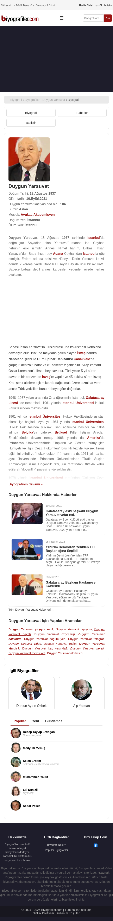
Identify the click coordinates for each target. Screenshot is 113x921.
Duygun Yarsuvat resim (60, 643)
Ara (108, 18)
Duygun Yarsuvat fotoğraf (86, 639)
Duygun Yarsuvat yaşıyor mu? (30, 629)
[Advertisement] (56, 59)
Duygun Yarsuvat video (24, 643)
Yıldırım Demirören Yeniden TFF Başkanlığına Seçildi (71, 549)
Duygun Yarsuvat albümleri (64, 653)
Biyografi (31, 112)
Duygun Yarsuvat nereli (87, 648)
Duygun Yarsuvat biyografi (74, 629)
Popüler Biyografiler (56, 850)
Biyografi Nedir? (56, 844)
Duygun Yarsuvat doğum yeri (44, 639)
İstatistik (31, 122)
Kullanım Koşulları (68, 913)
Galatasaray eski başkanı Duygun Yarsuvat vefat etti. (72, 513)
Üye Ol (98, 5)
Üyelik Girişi (86, 5)
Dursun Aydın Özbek (31, 706)
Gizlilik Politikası (43, 913)
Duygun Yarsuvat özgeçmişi (54, 634)
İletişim (108, 5)
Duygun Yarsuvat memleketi (26, 653)
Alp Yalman (81, 706)
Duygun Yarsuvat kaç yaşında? (44, 648)
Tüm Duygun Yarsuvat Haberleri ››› (31, 609)
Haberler (82, 112)
